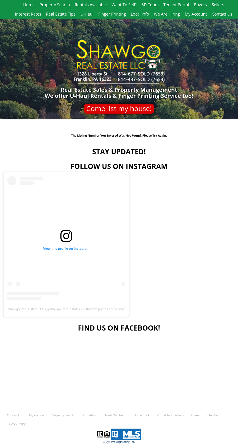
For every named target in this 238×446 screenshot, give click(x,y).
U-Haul (86, 14)
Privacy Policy (16, 424)
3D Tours (150, 4)
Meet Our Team (115, 415)
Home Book (141, 415)
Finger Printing (112, 14)
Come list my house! (119, 108)
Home (29, 4)
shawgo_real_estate (64, 309)
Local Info (140, 14)
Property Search (55, 4)
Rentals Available (91, 4)
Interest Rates (28, 14)
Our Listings (90, 415)
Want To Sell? (124, 4)
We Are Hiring (167, 14)
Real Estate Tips (61, 14)
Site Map (213, 415)
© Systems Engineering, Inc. (119, 441)
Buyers (200, 4)
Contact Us (222, 14)
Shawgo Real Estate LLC (26, 309)
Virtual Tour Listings (170, 415)
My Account (196, 14)
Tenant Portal (176, 4)
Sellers (218, 4)
